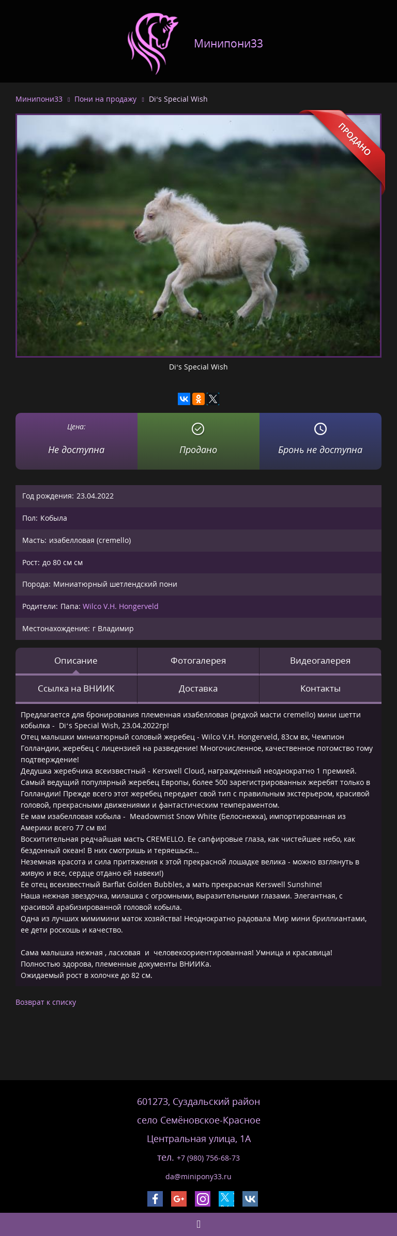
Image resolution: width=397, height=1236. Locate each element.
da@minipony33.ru (198, 1176)
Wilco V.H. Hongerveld (121, 606)
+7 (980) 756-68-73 (208, 1158)
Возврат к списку (46, 1002)
